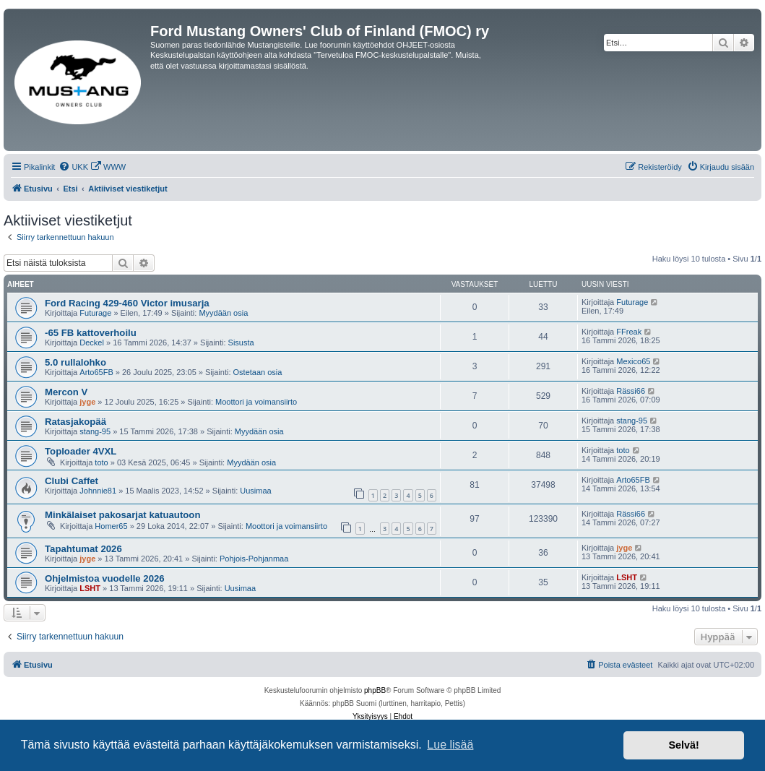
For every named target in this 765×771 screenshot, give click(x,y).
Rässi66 (630, 391)
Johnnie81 (97, 490)
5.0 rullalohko (75, 362)
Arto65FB (96, 372)
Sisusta (241, 342)
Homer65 (111, 526)
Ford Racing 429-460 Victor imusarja (127, 303)
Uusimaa (255, 490)
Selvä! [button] (683, 745)
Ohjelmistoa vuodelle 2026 (105, 578)
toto (101, 462)
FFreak (628, 331)
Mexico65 (633, 361)
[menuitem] (73, 167)
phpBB (375, 690)
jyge (87, 401)
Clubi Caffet (71, 480)
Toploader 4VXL (80, 451)
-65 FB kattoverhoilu (91, 332)
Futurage (95, 313)
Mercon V (66, 392)
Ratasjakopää (75, 421)
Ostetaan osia (257, 372)
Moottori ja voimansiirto (256, 401)
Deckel (91, 342)
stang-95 (95, 431)
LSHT (89, 588)
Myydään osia (223, 313)
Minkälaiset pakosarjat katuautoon (122, 514)
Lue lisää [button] (450, 744)
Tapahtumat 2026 (83, 548)
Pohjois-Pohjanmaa (254, 558)
